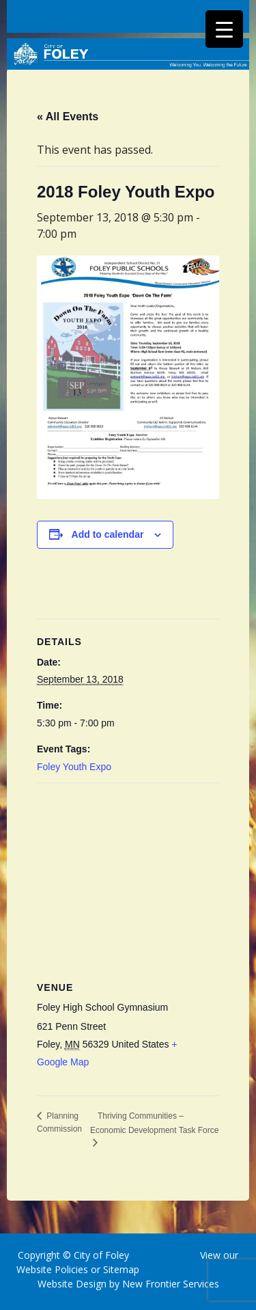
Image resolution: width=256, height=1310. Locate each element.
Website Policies (52, 1269)
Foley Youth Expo (74, 766)
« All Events (67, 116)
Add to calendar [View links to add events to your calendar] (108, 534)
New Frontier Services (170, 1283)
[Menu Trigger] (224, 29)
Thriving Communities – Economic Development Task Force (154, 1123)
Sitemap (119, 1269)
